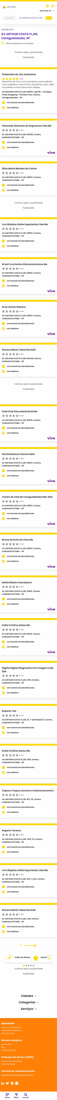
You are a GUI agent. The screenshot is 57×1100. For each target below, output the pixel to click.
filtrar (16, 1096)
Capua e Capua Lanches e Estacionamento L (28, 790)
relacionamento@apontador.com (17, 1075)
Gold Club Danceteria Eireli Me (19, 411)
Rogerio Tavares (11, 830)
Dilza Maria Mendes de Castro (19, 168)
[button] (23, 965)
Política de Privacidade (11, 1061)
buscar (26, 1096)
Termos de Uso (8, 1033)
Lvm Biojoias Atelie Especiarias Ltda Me (25, 224)
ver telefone (13, 107)
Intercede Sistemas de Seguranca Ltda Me (27, 125)
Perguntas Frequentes (11, 1030)
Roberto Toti (9, 711)
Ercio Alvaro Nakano (14, 307)
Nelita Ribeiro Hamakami (17, 582)
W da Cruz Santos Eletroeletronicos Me (24, 264)
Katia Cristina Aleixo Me (16, 625)
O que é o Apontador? (11, 1027)
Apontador (9, 18)
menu (7, 1096)
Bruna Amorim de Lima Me (17, 539)
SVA (3, 1047)
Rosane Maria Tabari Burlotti (19, 349)
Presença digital (8, 1050)
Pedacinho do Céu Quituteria (19, 74)
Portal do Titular (8, 1064)
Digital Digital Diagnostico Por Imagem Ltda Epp (27, 669)
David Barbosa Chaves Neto (18, 454)
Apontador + (7, 1044)
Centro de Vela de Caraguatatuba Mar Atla (27, 497)
